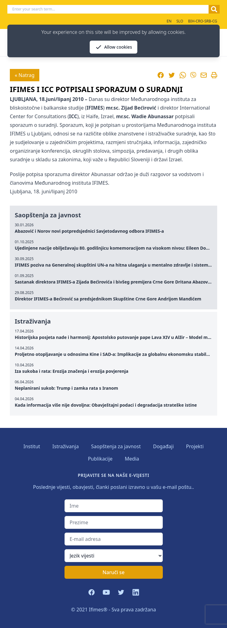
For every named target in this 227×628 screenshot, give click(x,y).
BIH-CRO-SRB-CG (202, 21)
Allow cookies (113, 47)
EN (168, 21)
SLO (179, 21)
